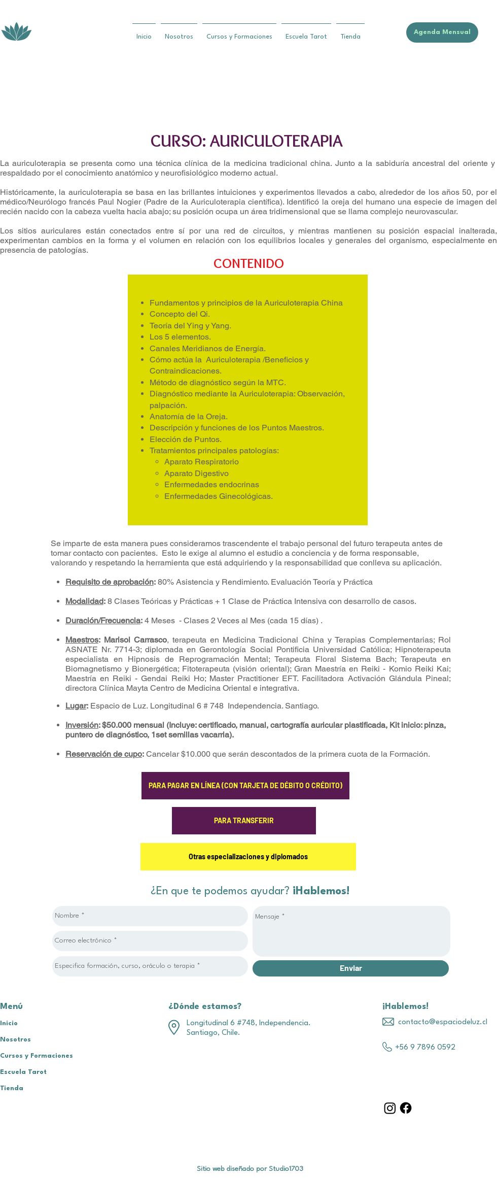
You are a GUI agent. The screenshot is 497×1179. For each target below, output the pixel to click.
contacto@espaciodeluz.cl (442, 1022)
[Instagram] (390, 1108)
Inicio (9, 1023)
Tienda (11, 1088)
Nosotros (15, 1039)
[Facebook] (405, 1108)
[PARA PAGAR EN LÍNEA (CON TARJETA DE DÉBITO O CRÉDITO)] (245, 785)
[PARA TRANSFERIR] (244, 820)
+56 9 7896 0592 (425, 1048)
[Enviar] (351, 968)
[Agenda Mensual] (442, 32)
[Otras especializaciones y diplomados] (248, 856)
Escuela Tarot (23, 1072)
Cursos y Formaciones (36, 1056)
